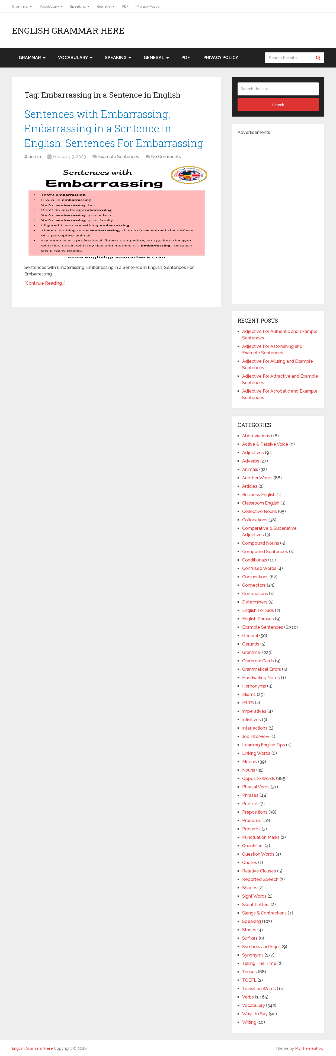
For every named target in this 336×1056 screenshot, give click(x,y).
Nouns (248, 770)
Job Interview (255, 736)
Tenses (249, 971)
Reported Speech (260, 879)
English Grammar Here (68, 30)
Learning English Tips (263, 744)
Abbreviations (256, 435)
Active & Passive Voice (265, 444)
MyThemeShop (309, 1048)
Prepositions (254, 812)
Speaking (78, 6)
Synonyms (253, 955)
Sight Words (254, 896)
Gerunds (250, 644)
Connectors (254, 585)
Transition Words (259, 988)
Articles (249, 486)
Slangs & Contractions (264, 913)
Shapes (249, 887)
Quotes (249, 862)
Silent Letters (256, 904)
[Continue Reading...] (44, 283)
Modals (249, 761)
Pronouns (251, 820)
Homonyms (254, 686)
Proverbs (251, 829)
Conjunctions (255, 576)
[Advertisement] (278, 217)
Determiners (254, 602)
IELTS (248, 702)
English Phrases (258, 618)
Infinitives (251, 719)
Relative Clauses (259, 871)
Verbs (248, 997)
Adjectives (253, 452)
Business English (259, 494)
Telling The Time (259, 963)
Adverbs (250, 461)
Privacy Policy (148, 6)
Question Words (258, 854)
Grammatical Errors (261, 669)
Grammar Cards (258, 660)
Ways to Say (255, 1013)
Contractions (255, 593)
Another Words (257, 477)
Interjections (254, 728)
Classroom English (260, 503)
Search (318, 57)
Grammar (20, 6)
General (104, 6)
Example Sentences (118, 156)
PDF (125, 6)
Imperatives (254, 711)
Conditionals (254, 560)
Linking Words (256, 753)
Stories (249, 929)
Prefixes (250, 803)
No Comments (166, 156)
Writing (249, 1022)
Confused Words (259, 568)
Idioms (249, 694)
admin (34, 156)
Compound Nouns (260, 543)
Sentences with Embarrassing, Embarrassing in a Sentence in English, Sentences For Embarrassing (113, 128)
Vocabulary (49, 6)
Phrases (250, 795)
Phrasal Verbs (256, 786)
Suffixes (250, 938)
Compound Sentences (265, 551)
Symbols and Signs (261, 946)
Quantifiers (253, 845)
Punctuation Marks (261, 837)
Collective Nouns (259, 511)
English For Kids (258, 610)
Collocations (254, 519)
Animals (250, 469)
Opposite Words (258, 778)
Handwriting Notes (261, 677)
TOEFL (249, 980)
